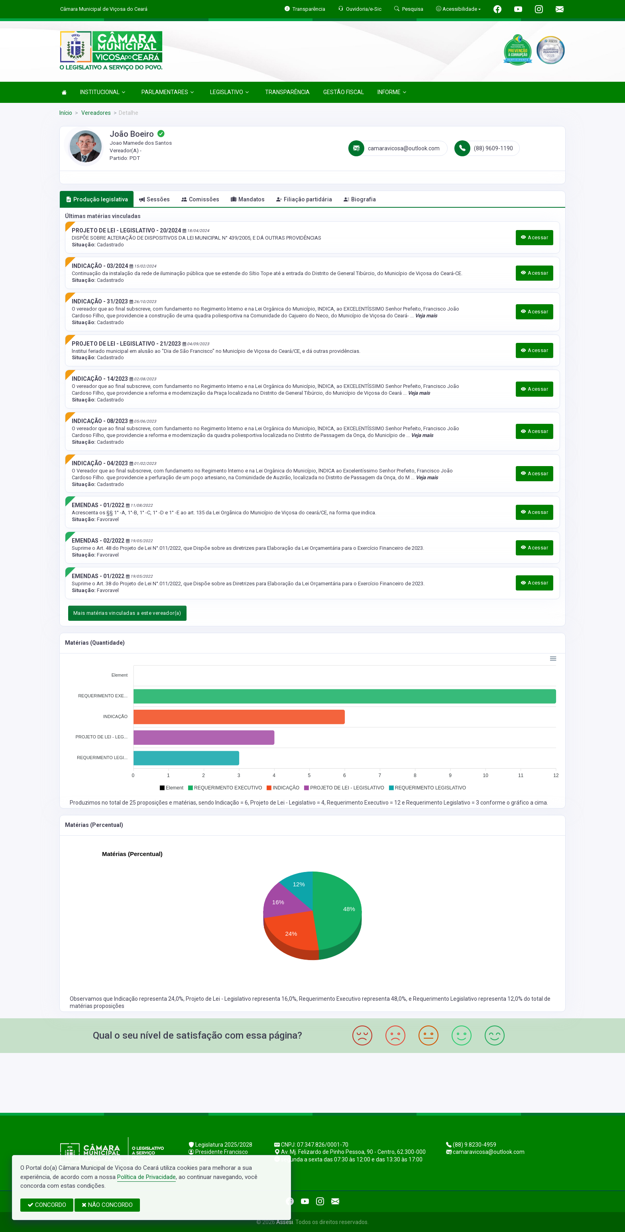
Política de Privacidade (146, 1177)
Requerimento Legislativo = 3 (443, 802)
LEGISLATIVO (229, 92)
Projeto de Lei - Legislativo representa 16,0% (241, 999)
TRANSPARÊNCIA (287, 92)
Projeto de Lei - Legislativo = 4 (287, 802)
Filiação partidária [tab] (304, 199)
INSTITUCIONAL (102, 92)
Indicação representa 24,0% (148, 999)
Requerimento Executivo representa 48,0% (352, 999)
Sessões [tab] (154, 199)
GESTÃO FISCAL (343, 92)
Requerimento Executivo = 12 (364, 802)
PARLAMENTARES (168, 92)
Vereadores (95, 113)
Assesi (284, 1222)
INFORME (391, 92)
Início (65, 113)
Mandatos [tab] (248, 199)
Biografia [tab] (360, 199)
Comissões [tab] (200, 199)
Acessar (534, 237)
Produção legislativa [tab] (97, 199)
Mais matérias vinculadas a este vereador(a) (127, 613)
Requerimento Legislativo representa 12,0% (468, 999)
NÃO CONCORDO (107, 1204)
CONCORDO (47, 1204)
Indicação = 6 (231, 802)
